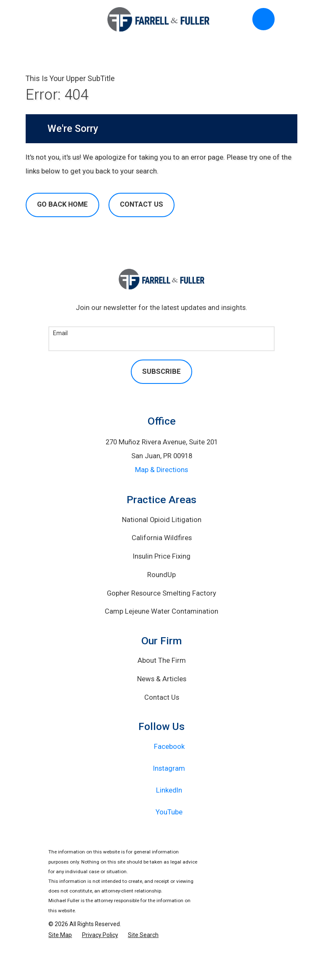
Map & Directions (161, 470)
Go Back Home (62, 204)
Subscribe (161, 371)
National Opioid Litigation (161, 520)
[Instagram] (161, 768)
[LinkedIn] (161, 790)
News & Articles (161, 679)
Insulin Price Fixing (162, 556)
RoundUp (161, 575)
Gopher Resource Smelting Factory (161, 593)
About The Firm (162, 660)
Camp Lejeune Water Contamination (161, 611)
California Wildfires (162, 538)
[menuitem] (60, 935)
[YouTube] (161, 812)
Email (60, 333)
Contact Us (141, 204)
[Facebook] (161, 746)
